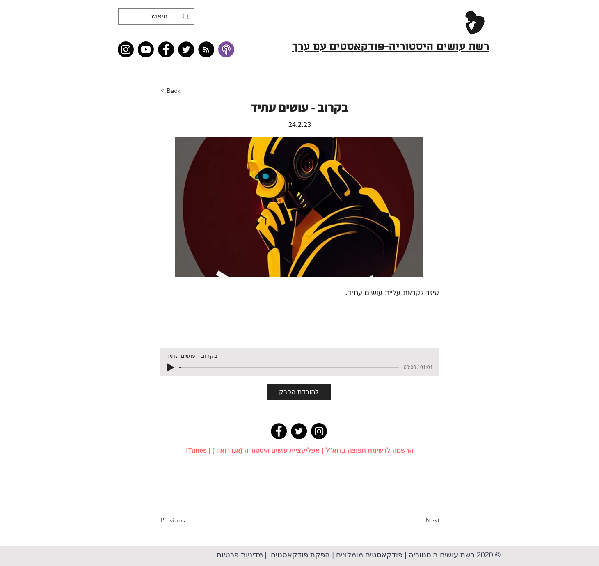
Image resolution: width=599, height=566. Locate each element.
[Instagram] (126, 49)
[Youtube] (146, 49)
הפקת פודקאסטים (299, 555)
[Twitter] (186, 49)
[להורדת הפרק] (299, 392)
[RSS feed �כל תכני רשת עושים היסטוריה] (206, 49)
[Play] (170, 367)
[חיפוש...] (157, 16)
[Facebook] (166, 49)
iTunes (196, 450)
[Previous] (187, 520)
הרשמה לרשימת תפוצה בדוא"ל (369, 450)
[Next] (418, 520)
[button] (187, 90)
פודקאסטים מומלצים (369, 555)
